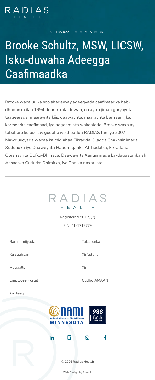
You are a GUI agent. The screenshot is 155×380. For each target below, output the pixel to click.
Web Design (70, 372)
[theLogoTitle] (26, 12)
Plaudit (87, 372)
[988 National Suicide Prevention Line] (97, 315)
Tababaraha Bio (88, 32)
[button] (145, 8)
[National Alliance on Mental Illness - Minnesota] (66, 315)
